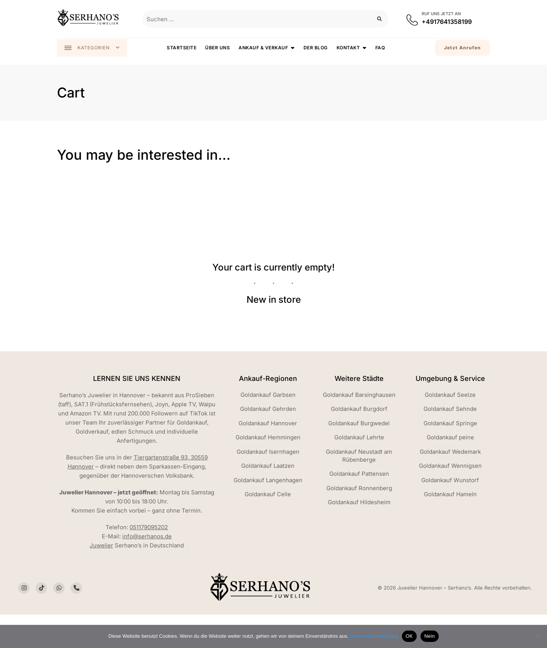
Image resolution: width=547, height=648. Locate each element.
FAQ (381, 48)
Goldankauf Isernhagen (268, 454)
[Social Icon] (24, 591)
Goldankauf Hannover (268, 426)
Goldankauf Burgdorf (359, 411)
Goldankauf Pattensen (359, 476)
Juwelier (101, 548)
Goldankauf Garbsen (268, 397)
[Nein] (537, 636)
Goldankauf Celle (268, 497)
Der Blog (316, 48)
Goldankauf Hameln (450, 497)
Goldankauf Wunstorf (450, 483)
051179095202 (149, 530)
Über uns (218, 48)
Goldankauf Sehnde (450, 411)
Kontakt (348, 48)
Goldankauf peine (450, 440)
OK (409, 636)
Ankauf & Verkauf (263, 48)
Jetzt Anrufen (462, 48)
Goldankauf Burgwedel (359, 426)
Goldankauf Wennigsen (450, 468)
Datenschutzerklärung (374, 636)
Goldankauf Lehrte (359, 440)
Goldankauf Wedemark (450, 454)
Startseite (182, 48)
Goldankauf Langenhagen (268, 483)
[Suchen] (380, 19)
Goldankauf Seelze (450, 397)
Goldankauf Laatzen (267, 468)
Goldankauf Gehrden (268, 411)
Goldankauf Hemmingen (268, 440)
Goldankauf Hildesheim (359, 505)
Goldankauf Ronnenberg (359, 491)
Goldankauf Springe (450, 426)
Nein (429, 636)
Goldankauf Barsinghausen (359, 397)
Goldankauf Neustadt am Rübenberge (359, 458)
